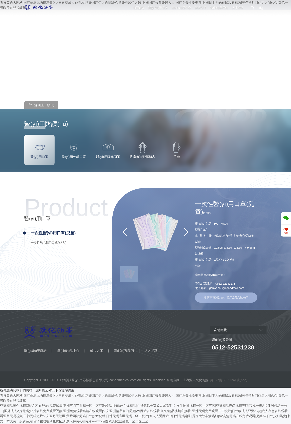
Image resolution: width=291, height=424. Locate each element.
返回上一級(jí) (41, 105)
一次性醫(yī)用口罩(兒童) (53, 233)
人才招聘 (237, 7)
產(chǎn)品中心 (181, 7)
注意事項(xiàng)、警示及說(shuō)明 (226, 297)
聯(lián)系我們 (219, 7)
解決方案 (200, 7)
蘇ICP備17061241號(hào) (228, 380)
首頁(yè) (138, 7)
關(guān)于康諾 (158, 7)
